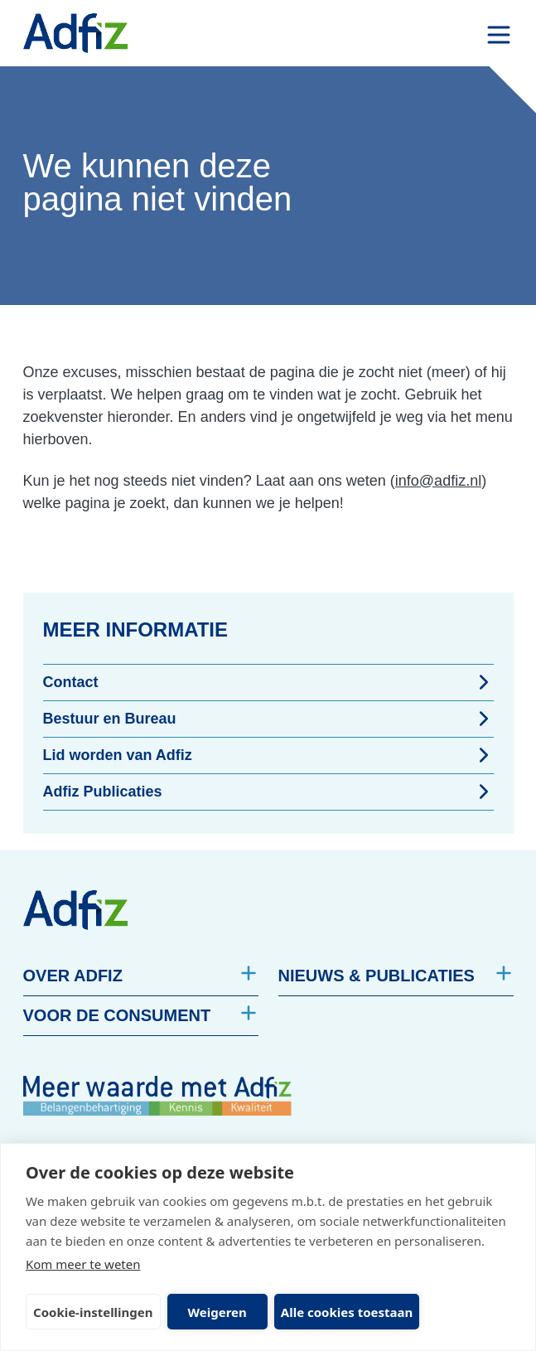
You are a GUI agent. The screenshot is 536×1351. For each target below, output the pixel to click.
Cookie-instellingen (93, 1312)
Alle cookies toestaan (347, 1312)
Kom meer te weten (83, 1264)
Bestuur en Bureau (268, 719)
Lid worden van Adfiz (268, 755)
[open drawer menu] (498, 34)
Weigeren (217, 1312)
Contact (268, 682)
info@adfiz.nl (438, 480)
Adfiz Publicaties (268, 791)
